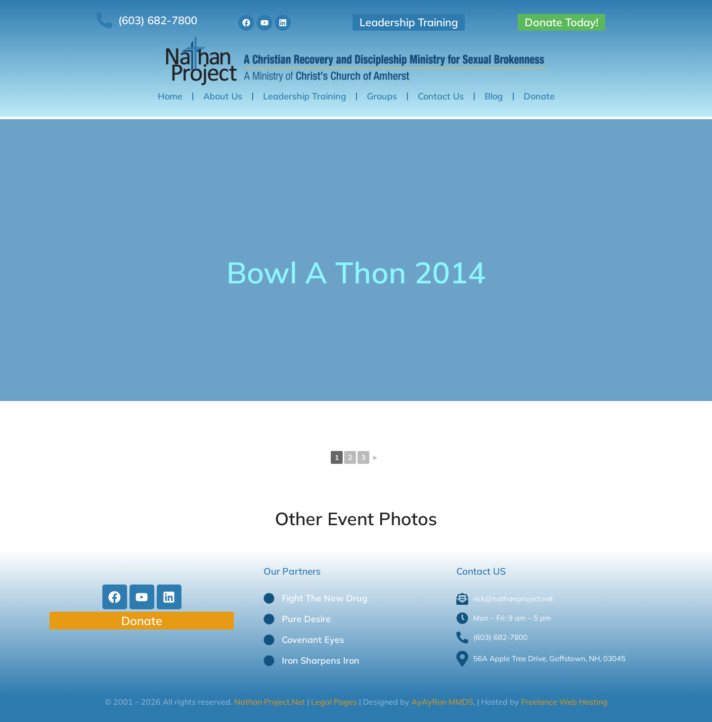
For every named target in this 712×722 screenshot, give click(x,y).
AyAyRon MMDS (442, 702)
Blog (494, 96)
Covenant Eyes (313, 639)
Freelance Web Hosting (564, 702)
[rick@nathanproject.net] (558, 599)
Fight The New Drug (324, 598)
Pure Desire (306, 619)
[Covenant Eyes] (269, 639)
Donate (539, 96)
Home (170, 96)
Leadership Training (408, 22)
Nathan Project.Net (270, 702)
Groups (382, 96)
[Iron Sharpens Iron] (269, 660)
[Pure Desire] (269, 619)
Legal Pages (333, 702)
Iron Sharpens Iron (320, 660)
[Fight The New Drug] (269, 598)
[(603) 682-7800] (558, 637)
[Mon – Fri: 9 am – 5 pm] (558, 618)
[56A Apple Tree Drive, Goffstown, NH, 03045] (558, 659)
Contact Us (441, 96)
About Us (222, 96)
